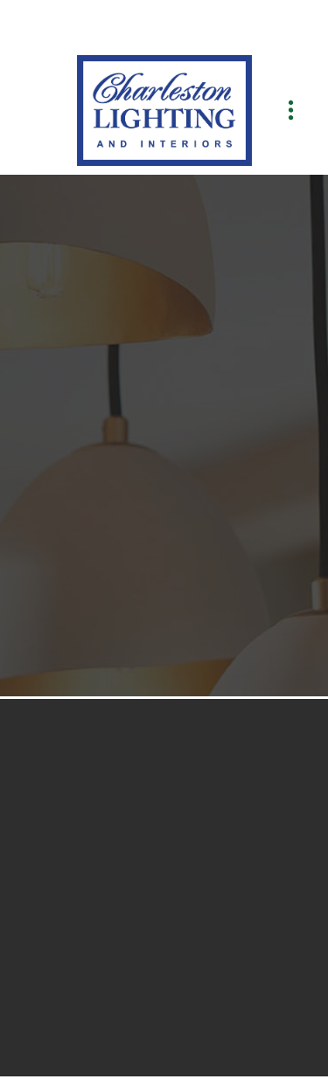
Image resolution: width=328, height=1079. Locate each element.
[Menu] (291, 110)
